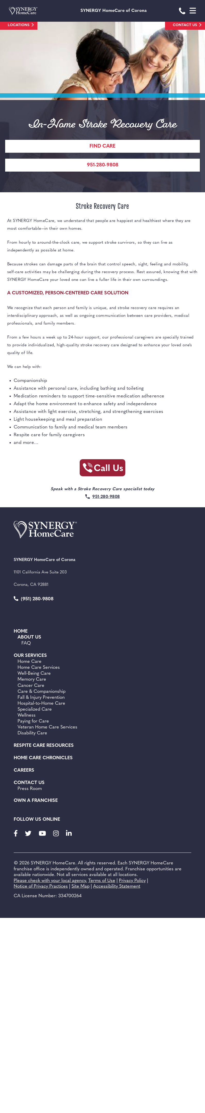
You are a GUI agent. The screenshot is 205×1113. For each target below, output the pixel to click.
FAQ (26, 643)
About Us (29, 637)
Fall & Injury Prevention (41, 697)
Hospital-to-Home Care (41, 703)
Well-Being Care (34, 673)
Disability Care (32, 733)
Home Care (30, 661)
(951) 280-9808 (33, 599)
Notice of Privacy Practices (41, 886)
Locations (18, 25)
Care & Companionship (41, 691)
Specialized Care (35, 709)
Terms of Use (101, 880)
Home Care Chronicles (43, 758)
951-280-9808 (102, 165)
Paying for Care (33, 721)
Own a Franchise (36, 800)
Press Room (30, 788)
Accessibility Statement (116, 886)
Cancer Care (31, 685)
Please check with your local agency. (50, 880)
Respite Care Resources (44, 745)
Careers (24, 770)
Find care (102, 146)
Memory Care (32, 679)
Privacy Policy (132, 880)
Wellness (27, 715)
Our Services (30, 655)
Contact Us (185, 25)
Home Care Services (39, 667)
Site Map (80, 886)
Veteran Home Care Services (47, 727)
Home (21, 631)
